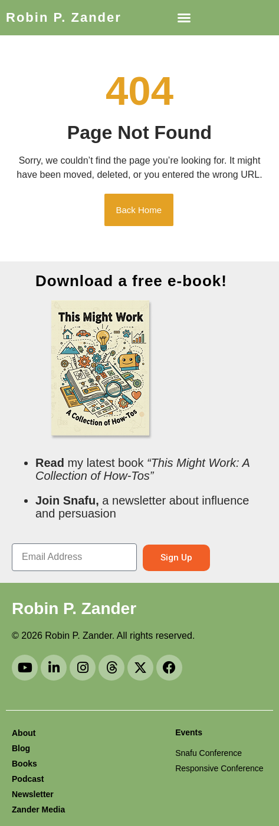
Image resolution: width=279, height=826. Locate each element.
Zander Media (38, 809)
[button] (184, 17)
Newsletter (33, 794)
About (23, 733)
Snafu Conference (208, 753)
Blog (21, 748)
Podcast (28, 779)
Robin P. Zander (64, 17)
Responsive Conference (219, 768)
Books (24, 763)
